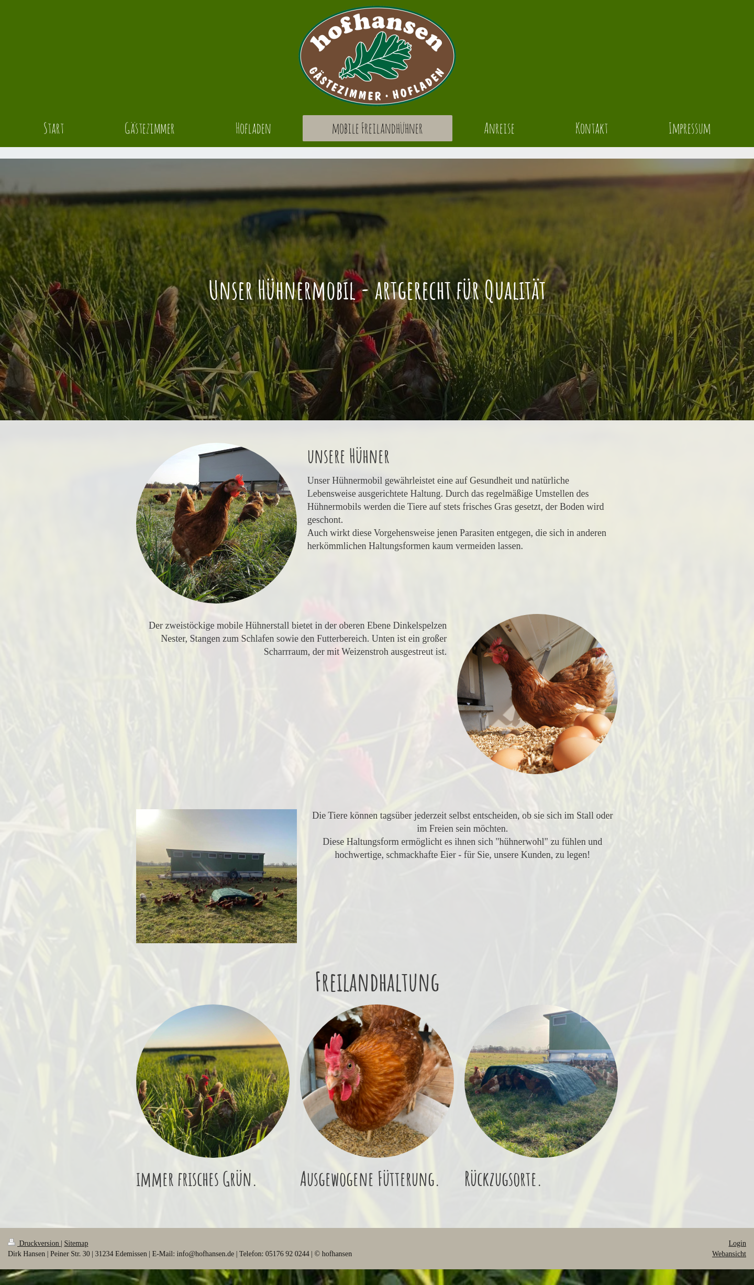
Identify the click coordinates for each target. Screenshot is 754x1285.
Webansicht (729, 1254)
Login (737, 1243)
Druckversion (34, 1243)
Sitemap (76, 1243)
